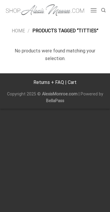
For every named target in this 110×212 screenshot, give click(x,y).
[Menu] (93, 10)
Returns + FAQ (48, 82)
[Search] (103, 10)
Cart (72, 82)
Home (18, 31)
